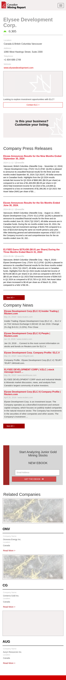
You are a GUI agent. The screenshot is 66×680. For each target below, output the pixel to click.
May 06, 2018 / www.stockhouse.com (20, 375)
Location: (8, 40)
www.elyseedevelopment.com (18, 68)
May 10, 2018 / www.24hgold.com (18, 356)
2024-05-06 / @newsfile (13, 256)
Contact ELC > (33, 105)
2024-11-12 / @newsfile (13, 163)
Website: (7, 64)
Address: (7, 48)
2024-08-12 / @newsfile (13, 209)
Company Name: (10, 536)
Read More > (9, 550)
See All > (10, 297)
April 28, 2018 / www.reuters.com (18, 397)
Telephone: (8, 56)
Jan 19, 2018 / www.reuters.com (18, 339)
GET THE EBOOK (34, 479)
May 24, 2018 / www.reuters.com (18, 317)
